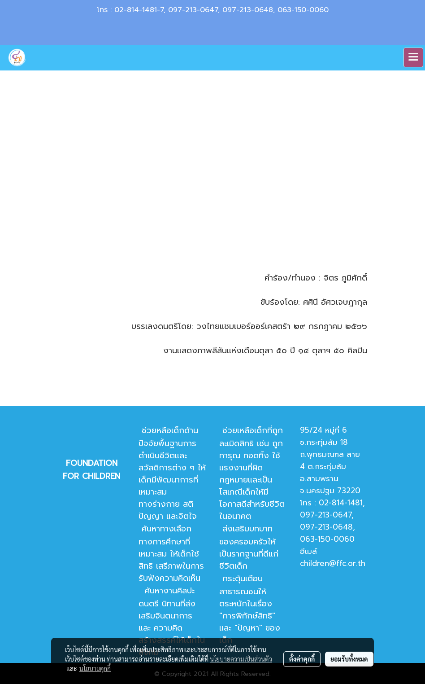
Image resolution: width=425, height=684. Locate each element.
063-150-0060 (303, 9)
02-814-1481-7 (139, 9)
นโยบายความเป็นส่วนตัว (241, 659)
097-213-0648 (247, 9)
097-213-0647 (193, 9)
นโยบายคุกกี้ (95, 668)
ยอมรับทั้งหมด (349, 659)
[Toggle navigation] (413, 57)
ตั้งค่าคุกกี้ (302, 659)
